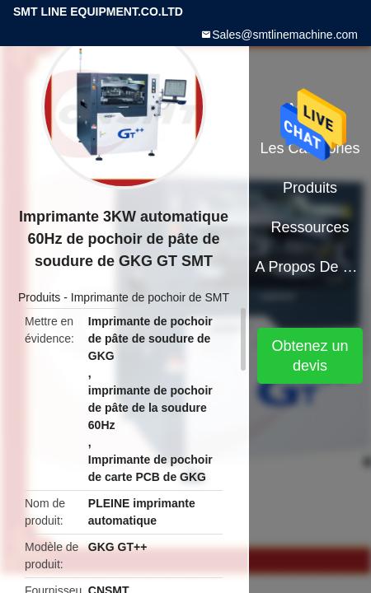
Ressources (310, 227)
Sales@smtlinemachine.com (285, 34)
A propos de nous (309, 267)
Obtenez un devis (310, 356)
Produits (39, 297)
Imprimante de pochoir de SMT (150, 297)
